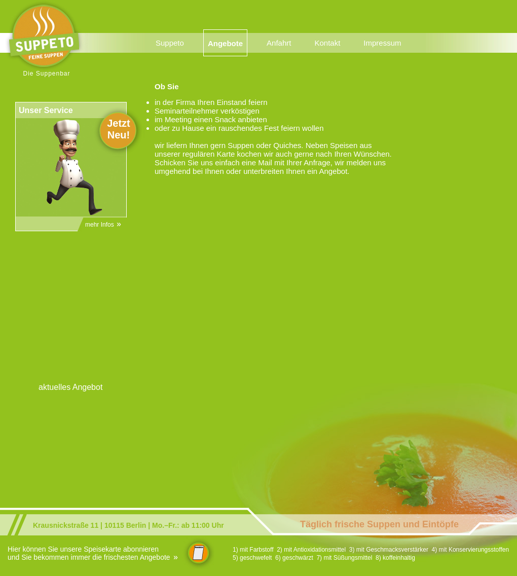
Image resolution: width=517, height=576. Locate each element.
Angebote (225, 43)
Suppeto (170, 43)
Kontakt (327, 43)
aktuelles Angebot (70, 387)
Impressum (382, 43)
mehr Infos (103, 224)
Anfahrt (279, 43)
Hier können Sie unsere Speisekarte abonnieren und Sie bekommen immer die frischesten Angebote (93, 553)
